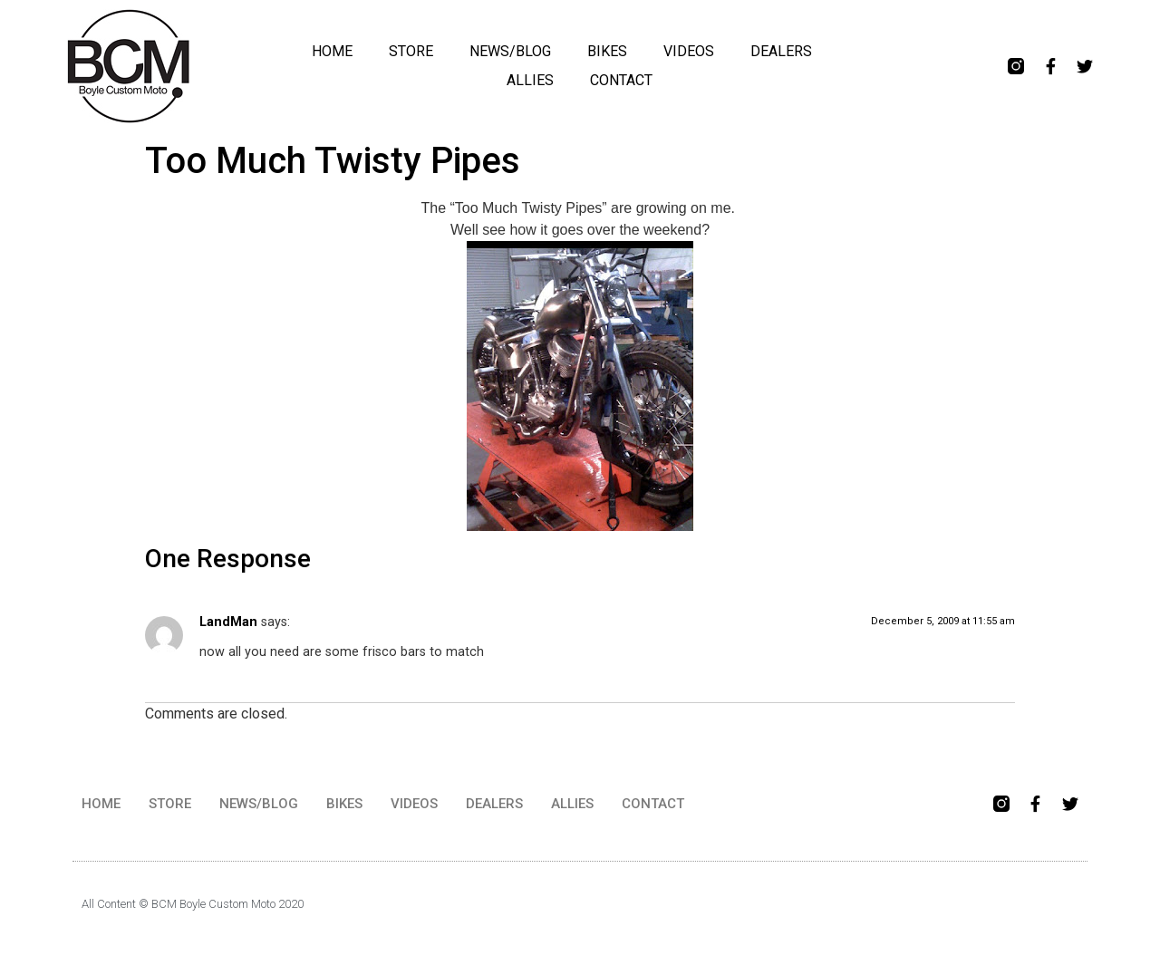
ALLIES (530, 80)
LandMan (228, 622)
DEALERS (781, 51)
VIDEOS (688, 51)
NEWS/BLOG (510, 51)
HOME (332, 51)
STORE (411, 51)
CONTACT (621, 80)
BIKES (607, 51)
